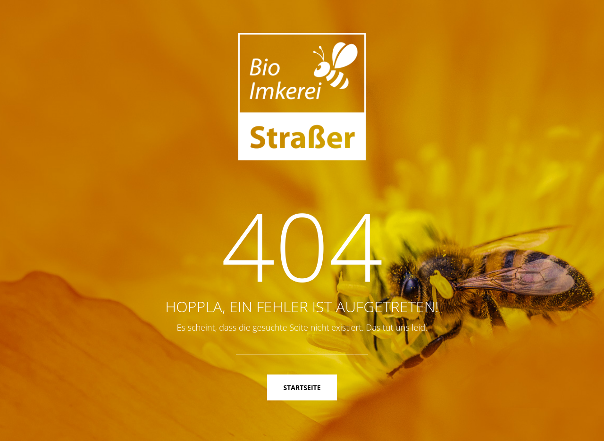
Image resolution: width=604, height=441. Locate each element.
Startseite (302, 387)
